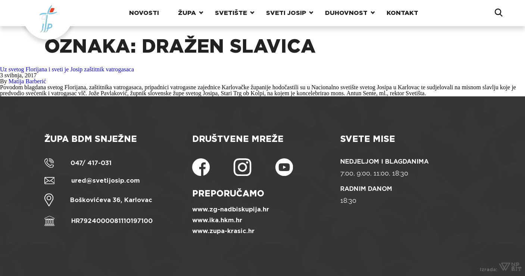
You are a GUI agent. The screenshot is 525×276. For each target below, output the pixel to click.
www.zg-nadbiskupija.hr (230, 209)
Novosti (144, 12)
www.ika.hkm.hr (217, 220)
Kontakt (402, 12)
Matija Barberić (27, 81)
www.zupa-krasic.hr (223, 231)
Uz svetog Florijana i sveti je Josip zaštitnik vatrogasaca (67, 69)
